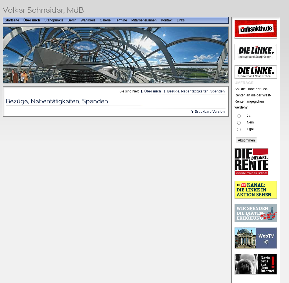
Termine (121, 20)
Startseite (12, 20)
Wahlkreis (88, 20)
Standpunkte (53, 20)
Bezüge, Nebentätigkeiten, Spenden (196, 91)
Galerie (105, 20)
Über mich (31, 20)
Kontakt (166, 20)
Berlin (72, 20)
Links (181, 20)
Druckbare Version (210, 112)
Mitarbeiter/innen (143, 20)
